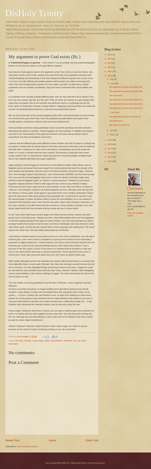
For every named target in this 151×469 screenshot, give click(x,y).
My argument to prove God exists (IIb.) (126, 104)
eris (74, 340)
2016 (110, 152)
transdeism (13, 344)
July (112, 79)
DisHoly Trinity (34, 13)
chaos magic (37, 340)
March (113, 134)
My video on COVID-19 (119, 125)
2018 (110, 144)
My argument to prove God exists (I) (125, 116)
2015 (110, 157)
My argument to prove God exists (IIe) (125, 87)
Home (52, 440)
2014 (110, 161)
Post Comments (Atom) (27, 446)
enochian (68, 340)
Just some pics (115, 95)
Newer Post (12, 440)
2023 (110, 63)
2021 (110, 71)
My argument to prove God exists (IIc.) (126, 100)
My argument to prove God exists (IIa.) (126, 108)
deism (47, 340)
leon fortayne (136, 189)
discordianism (57, 340)
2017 (110, 148)
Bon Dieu (19, 340)
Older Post (91, 440)
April (112, 130)
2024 (110, 59)
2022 (110, 67)
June (112, 83)
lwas (84, 340)
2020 (110, 76)
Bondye (28, 340)
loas (79, 340)
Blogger (101, 463)
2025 (110, 54)
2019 (110, 140)
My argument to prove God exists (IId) (125, 91)
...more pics (114, 112)
